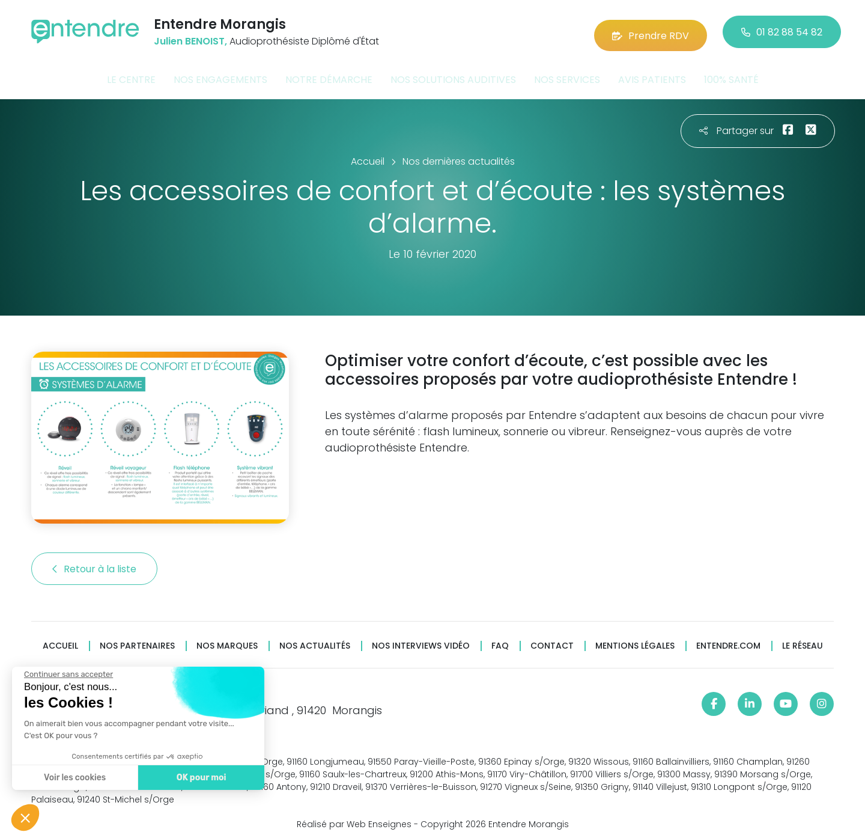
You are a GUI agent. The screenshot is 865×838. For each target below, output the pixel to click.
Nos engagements (220, 74)
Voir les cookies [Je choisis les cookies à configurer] (74, 777)
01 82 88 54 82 (781, 30)
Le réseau (802, 640)
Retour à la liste (94, 563)
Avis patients (652, 74)
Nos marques (227, 640)
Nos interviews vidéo (421, 640)
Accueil (60, 640)
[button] (25, 817)
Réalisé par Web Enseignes (354, 819)
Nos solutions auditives (453, 74)
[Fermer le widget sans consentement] (67, 674)
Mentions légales (635, 640)
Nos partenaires (137, 640)
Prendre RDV (650, 30)
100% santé (731, 74)
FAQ (500, 640)
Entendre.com (728, 640)
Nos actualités (314, 640)
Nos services (567, 74)
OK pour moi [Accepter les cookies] (200, 777)
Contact (552, 640)
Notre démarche (328, 74)
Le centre (131, 74)
